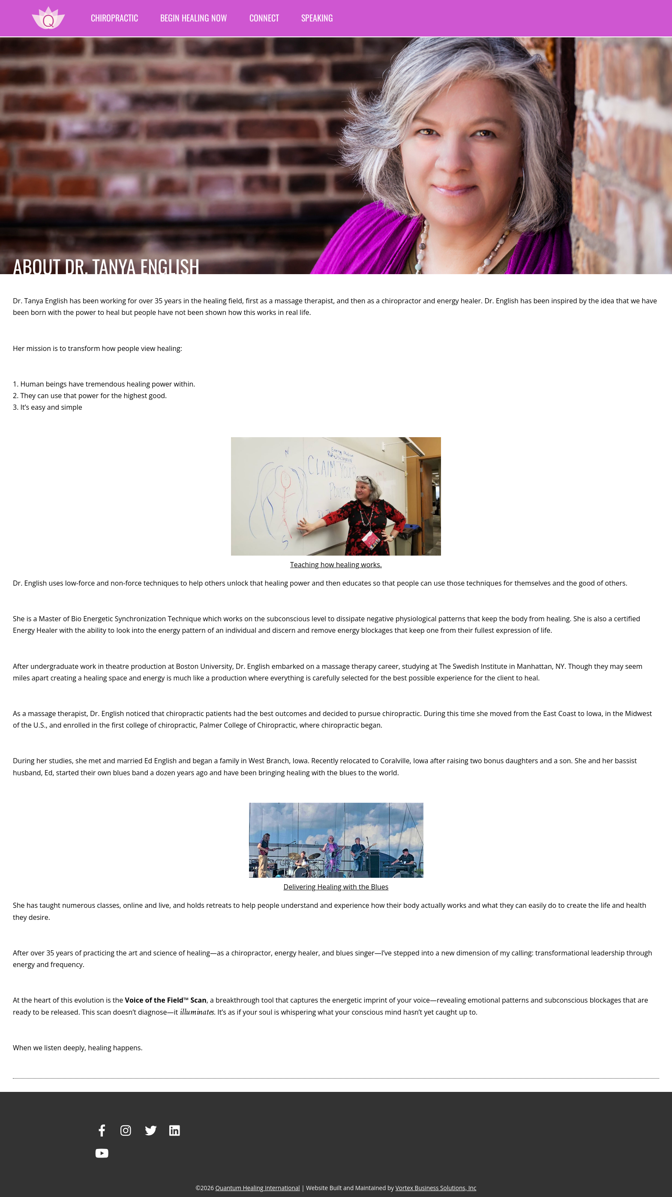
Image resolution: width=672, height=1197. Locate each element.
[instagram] (126, 1130)
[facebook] (102, 1130)
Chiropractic (114, 18)
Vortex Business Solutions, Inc (436, 1188)
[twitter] (151, 1130)
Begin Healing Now (193, 18)
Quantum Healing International (257, 1188)
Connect (264, 18)
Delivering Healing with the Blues (336, 887)
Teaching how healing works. (336, 564)
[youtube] (102, 1153)
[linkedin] (175, 1130)
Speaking (317, 18)
